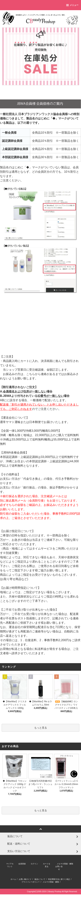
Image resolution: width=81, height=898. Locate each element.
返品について (39, 879)
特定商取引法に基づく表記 (59, 879)
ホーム (13, 879)
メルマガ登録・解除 (65, 864)
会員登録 (22, 864)
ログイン (34, 864)
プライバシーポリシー (30, 882)
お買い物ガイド (25, 879)
